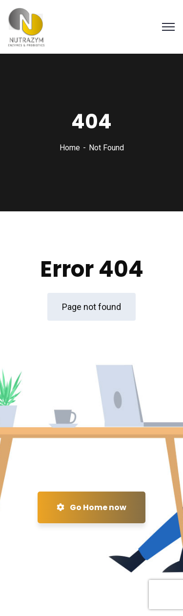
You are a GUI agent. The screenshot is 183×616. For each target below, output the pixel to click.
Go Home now (91, 507)
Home (70, 147)
